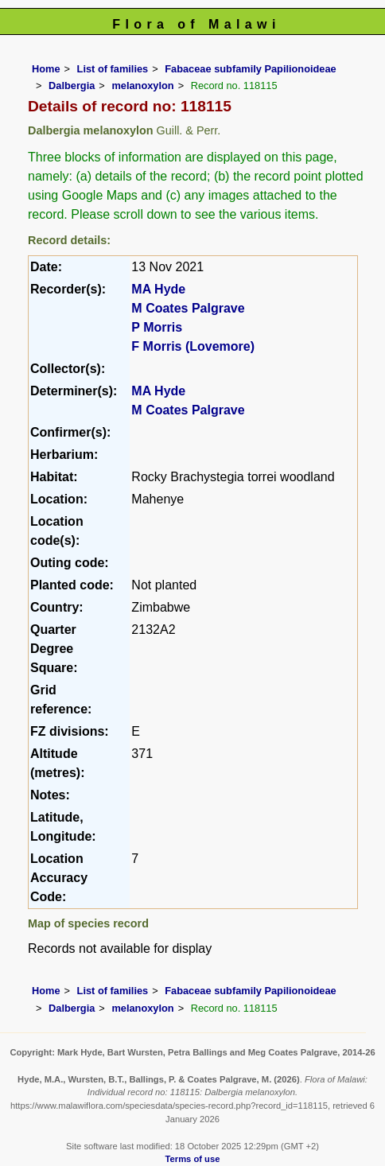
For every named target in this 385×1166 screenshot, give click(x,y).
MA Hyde (158, 289)
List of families (113, 69)
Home (46, 69)
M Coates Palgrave (187, 308)
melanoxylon (142, 85)
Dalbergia (72, 85)
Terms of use (192, 1159)
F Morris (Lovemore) (193, 346)
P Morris (156, 327)
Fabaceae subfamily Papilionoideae (250, 69)
